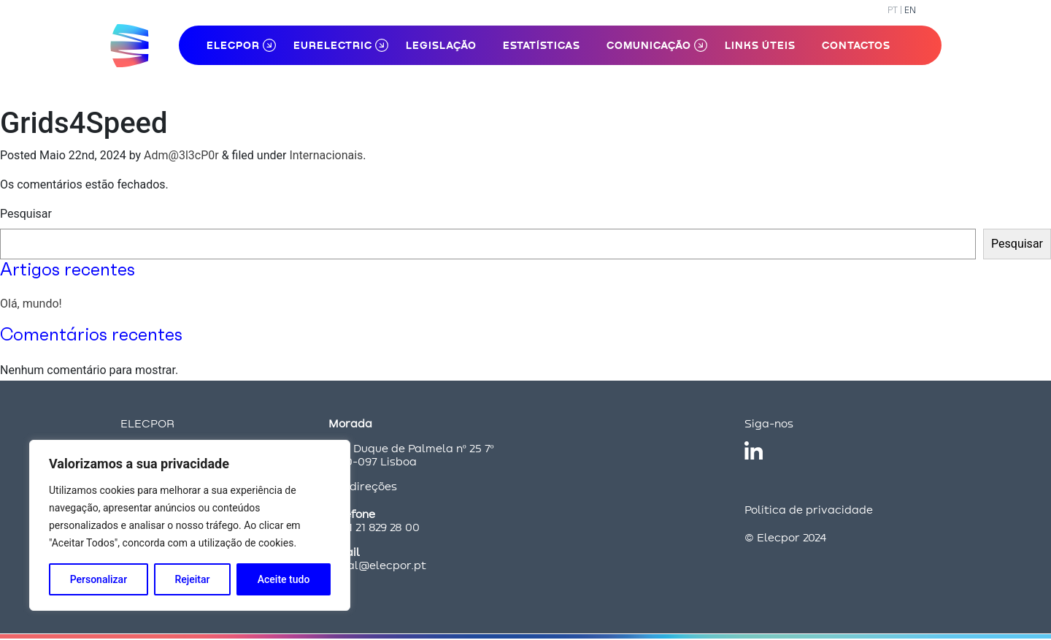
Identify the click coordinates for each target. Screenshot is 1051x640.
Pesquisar (26, 214)
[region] (189, 525)
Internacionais (326, 155)
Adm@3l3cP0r (181, 155)
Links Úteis (760, 45)
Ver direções (362, 486)
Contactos (856, 45)
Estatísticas (541, 45)
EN (910, 9)
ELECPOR (147, 423)
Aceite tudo (284, 579)
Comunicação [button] (649, 45)
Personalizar (98, 579)
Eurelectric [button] (332, 45)
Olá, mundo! (31, 304)
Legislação (441, 45)
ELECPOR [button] (233, 45)
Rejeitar (191, 579)
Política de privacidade (808, 509)
